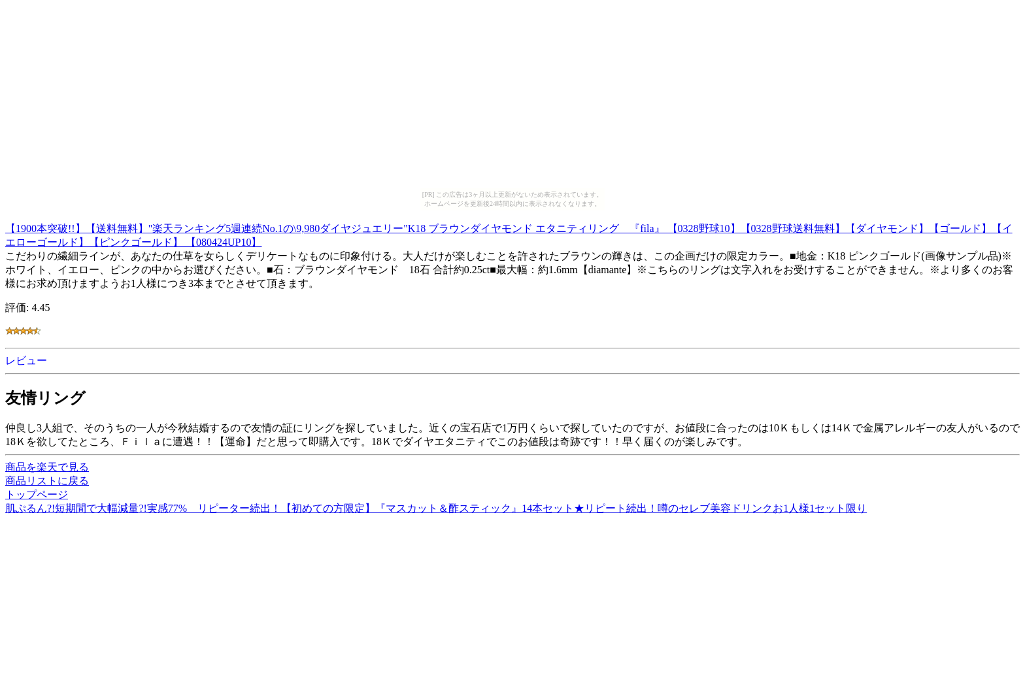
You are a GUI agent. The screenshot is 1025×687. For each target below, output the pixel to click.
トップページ (36, 494)
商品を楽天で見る (47, 467)
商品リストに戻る (47, 480)
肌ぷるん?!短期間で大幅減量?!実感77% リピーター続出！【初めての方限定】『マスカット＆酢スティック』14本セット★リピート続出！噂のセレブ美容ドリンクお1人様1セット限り (436, 508)
